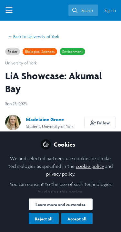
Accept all (76, 219)
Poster (12, 51)
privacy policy (60, 174)
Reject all (44, 219)
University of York (33, 36)
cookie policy (90, 166)
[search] (83, 10)
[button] (100, 122)
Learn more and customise (60, 205)
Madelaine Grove (45, 119)
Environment (72, 51)
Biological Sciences (40, 51)
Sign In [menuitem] (110, 10)
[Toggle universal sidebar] (9, 10)
